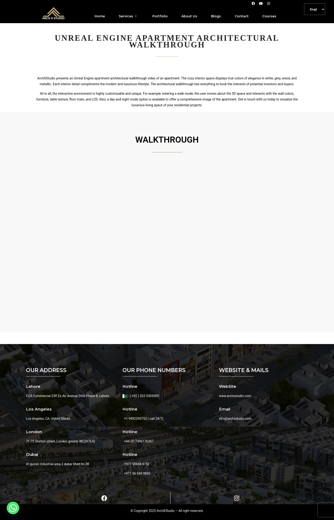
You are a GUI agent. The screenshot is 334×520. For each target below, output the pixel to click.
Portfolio (159, 16)
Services (128, 16)
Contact (242, 16)
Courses (269, 16)
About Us (189, 16)
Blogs (216, 16)
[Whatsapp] (13, 508)
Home (99, 16)
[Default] (314, 9)
